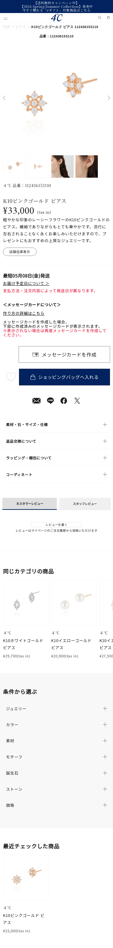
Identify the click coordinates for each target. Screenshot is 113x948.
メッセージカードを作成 (69, 354)
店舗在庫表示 (19, 251)
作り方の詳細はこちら (23, 313)
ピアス (21, 27)
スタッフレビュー (85, 503)
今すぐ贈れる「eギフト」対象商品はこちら (56, 10)
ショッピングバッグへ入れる (64, 377)
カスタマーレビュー (29, 503)
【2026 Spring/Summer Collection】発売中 (56, 6)
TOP (6, 27)
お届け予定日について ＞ (26, 283)
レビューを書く (57, 524)
